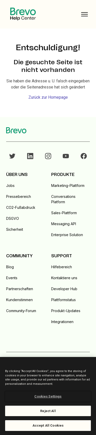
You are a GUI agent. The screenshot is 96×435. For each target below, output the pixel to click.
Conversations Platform (63, 199)
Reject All (48, 411)
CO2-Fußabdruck (20, 207)
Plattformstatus (63, 300)
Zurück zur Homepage (48, 97)
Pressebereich (18, 196)
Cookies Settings (47, 396)
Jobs (10, 185)
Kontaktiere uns (64, 278)
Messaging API (63, 224)
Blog (10, 267)
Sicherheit (14, 229)
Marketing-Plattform (67, 185)
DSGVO (12, 218)
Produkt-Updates (65, 311)
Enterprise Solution (67, 235)
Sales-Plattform (64, 213)
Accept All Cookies (48, 425)
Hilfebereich (61, 267)
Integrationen (62, 321)
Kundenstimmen (19, 300)
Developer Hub (64, 289)
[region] (48, 396)
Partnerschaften (19, 289)
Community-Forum (21, 311)
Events (11, 278)
